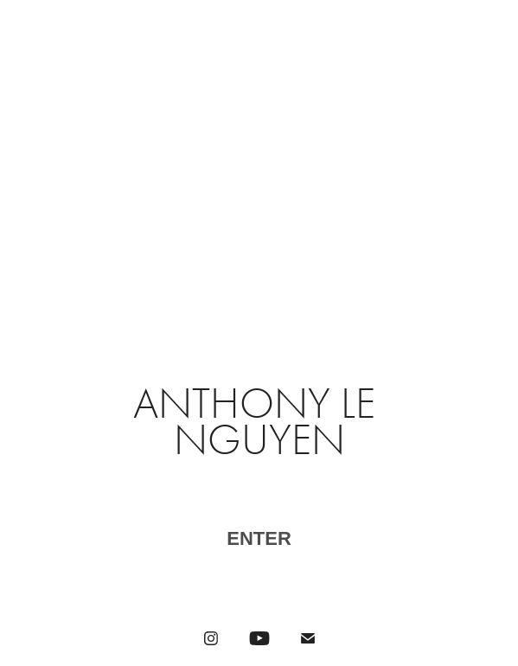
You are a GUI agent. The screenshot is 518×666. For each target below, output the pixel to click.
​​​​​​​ (259, 541)
